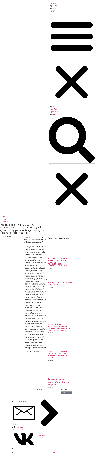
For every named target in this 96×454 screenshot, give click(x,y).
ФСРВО (26, 237)
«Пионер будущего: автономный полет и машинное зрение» (60, 283)
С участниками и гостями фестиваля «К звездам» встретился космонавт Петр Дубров (58, 354)
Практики (53, 8)
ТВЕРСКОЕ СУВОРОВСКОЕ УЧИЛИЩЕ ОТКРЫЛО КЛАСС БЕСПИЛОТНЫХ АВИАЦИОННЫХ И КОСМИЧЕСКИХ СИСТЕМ (59, 262)
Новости (38, 237)
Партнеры (53, 10)
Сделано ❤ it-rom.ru (54, 452)
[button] (72, 59)
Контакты (53, 11)
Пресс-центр (54, 6)
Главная (53, 2)
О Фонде (53, 3)
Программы (54, 5)
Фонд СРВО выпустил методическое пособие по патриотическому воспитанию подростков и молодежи (59, 327)
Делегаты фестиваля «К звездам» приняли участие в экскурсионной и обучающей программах (58, 382)
